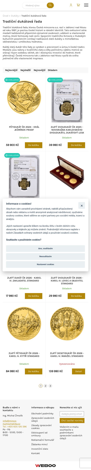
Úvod (5, 15)
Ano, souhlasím (45, 248)
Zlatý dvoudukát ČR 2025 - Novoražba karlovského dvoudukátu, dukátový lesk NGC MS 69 (67, 131)
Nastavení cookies (45, 264)
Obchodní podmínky (42, 413)
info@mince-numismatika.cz (11, 422)
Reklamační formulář (42, 439)
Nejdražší (25, 70)
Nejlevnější (11, 70)
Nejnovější (39, 70)
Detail (78, 371)
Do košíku (33, 145)
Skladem (52, 70)
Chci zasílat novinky (72, 420)
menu (86, 5)
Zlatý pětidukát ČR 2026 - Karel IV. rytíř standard (24, 355)
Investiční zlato (39, 448)
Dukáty (15, 15)
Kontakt (35, 453)
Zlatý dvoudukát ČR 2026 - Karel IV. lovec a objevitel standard (67, 280)
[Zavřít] (81, 205)
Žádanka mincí (39, 444)
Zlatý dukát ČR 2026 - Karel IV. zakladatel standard (24, 279)
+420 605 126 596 (17, 426)
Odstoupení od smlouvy (39, 434)
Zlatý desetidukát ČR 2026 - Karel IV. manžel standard (67, 355)
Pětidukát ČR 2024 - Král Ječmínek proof (24, 128)
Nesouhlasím (45, 256)
